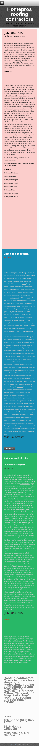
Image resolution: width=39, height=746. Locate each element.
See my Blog (8, 257)
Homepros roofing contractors (19, 14)
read (5, 619)
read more (9, 448)
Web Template (14, 744)
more (8, 619)
